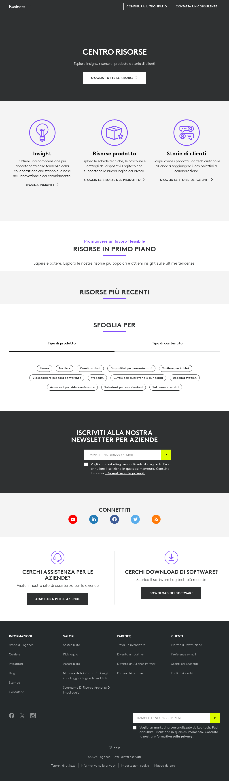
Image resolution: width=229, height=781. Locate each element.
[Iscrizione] (166, 455)
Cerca (198, 5)
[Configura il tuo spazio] (146, 17)
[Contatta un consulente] (196, 17)
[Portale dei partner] (130, 673)
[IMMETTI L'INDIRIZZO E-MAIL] (122, 455)
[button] (20, 17)
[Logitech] (32, 5)
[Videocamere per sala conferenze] (56, 377)
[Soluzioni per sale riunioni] (123, 387)
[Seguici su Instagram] (33, 716)
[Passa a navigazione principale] (223, 5)
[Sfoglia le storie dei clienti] (186, 180)
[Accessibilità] (71, 664)
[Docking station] (185, 377)
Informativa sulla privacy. (125, 473)
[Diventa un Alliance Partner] (136, 664)
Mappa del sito (164, 766)
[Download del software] (171, 593)
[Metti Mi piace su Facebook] (11, 716)
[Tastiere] (64, 368)
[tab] (61, 342)
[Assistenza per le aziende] (57, 599)
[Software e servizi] (165, 387)
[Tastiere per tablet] (175, 368)
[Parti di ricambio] (182, 673)
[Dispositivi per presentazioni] (131, 368)
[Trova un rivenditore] (131, 645)
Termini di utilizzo (63, 766)
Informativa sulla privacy (173, 736)
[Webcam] (97, 377)
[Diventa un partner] (130, 654)
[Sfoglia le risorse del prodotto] (114, 180)
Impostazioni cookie (135, 766)
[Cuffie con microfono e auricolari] (138, 377)
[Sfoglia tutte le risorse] (114, 78)
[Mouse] (44, 368)
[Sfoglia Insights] (42, 185)
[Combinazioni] (90, 368)
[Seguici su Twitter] (22, 716)
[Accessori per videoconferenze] (72, 387)
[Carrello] (211, 5)
